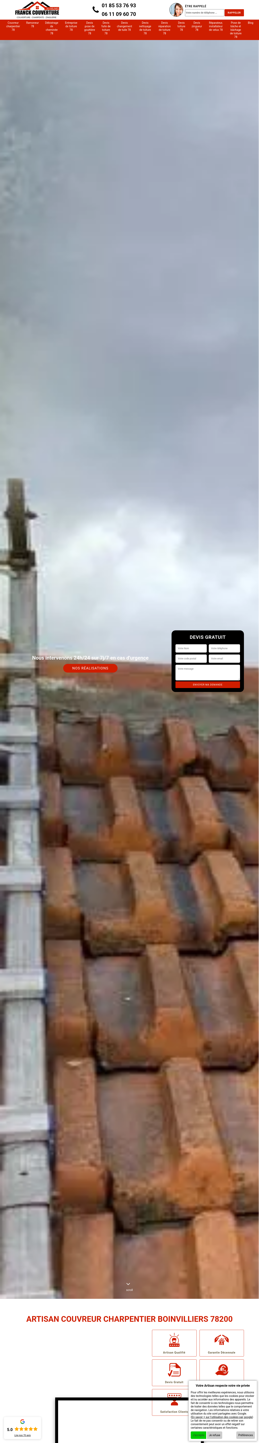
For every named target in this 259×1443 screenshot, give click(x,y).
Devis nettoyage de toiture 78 (145, 28)
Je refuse (214, 1435)
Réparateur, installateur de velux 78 (216, 26)
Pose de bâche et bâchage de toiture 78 (236, 30)
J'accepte (198, 1435)
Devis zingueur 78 (197, 26)
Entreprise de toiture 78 (71, 26)
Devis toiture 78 (181, 26)
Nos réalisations (90, 668)
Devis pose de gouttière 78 (89, 28)
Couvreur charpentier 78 (13, 26)
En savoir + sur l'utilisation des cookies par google (222, 1417)
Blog (250, 22)
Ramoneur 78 (32, 24)
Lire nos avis (22, 1435)
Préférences (245, 1435)
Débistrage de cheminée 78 (51, 28)
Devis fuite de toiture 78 (106, 28)
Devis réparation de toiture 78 (164, 28)
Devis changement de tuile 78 (124, 26)
